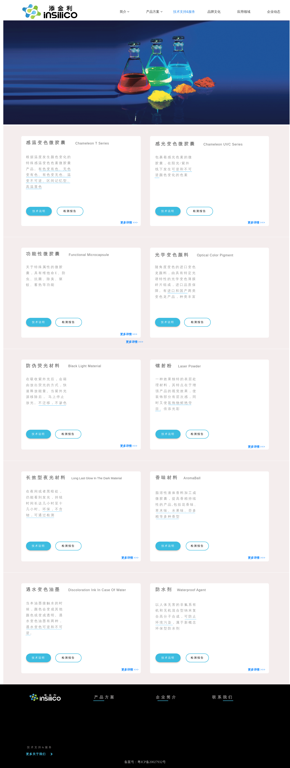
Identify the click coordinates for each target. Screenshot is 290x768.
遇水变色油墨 (43, 589)
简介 (124, 11)
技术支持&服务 (184, 11)
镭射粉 (164, 365)
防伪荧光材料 (43, 365)
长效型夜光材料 (46, 477)
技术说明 (39, 211)
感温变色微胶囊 (46, 142)
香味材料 (167, 477)
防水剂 (164, 589)
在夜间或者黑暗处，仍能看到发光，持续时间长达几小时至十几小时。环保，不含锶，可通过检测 (44, 503)
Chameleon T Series (92, 143)
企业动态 (273, 11)
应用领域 (243, 11)
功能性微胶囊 (43, 253)
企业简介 (166, 697)
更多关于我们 (36, 754)
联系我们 (223, 697)
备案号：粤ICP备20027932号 (145, 762)
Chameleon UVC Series (223, 144)
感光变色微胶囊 (175, 143)
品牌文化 (214, 11)
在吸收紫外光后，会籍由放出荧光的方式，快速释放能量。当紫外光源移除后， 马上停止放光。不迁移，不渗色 (46, 391)
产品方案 (154, 11)
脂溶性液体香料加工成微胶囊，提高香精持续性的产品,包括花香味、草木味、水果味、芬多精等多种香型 (176, 504)
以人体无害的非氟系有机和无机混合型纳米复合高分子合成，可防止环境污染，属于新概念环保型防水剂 (176, 616)
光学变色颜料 (172, 254)
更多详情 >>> (256, 222)
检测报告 (70, 211)
